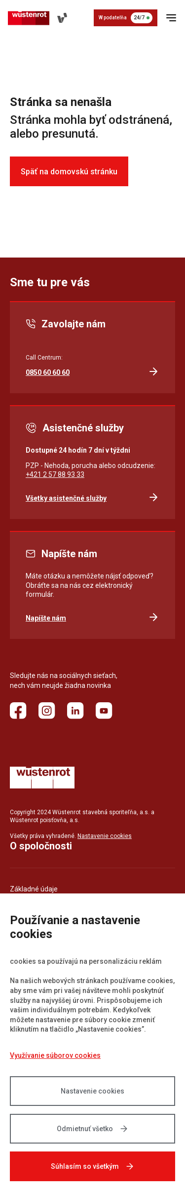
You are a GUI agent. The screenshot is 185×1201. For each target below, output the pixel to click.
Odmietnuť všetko (93, 1129)
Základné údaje (34, 889)
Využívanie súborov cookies (55, 1055)
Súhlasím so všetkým (93, 1166)
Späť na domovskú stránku (69, 171)
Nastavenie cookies (92, 1091)
